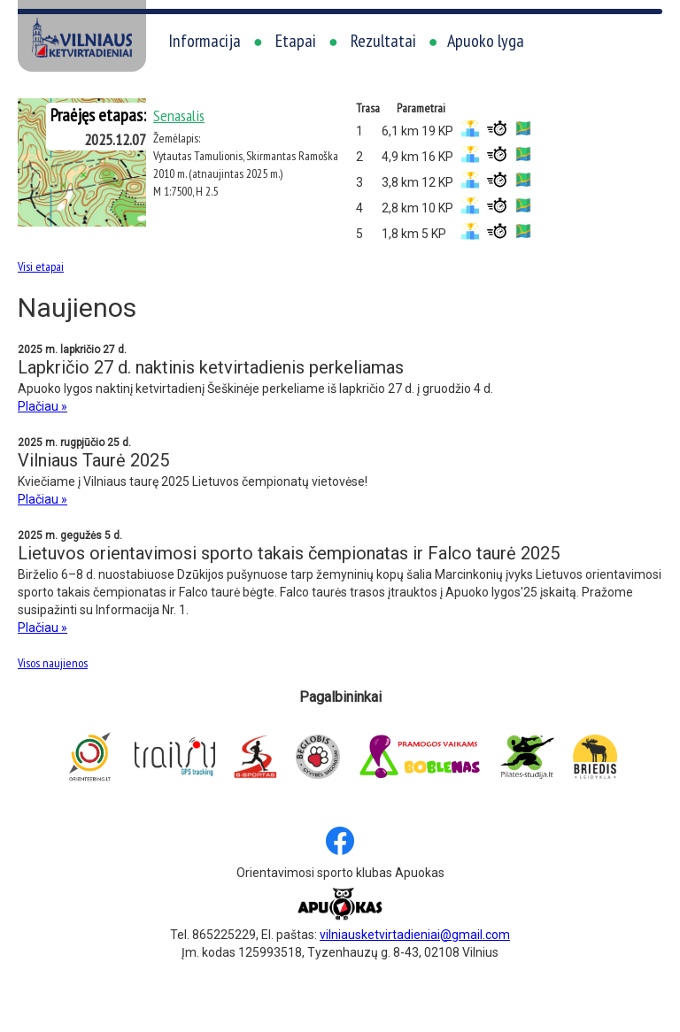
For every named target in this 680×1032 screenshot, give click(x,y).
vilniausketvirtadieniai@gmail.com (415, 935)
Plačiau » (42, 406)
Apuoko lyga (485, 40)
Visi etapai (41, 266)
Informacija (204, 40)
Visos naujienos (53, 663)
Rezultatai (383, 40)
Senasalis (179, 115)
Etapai (295, 40)
